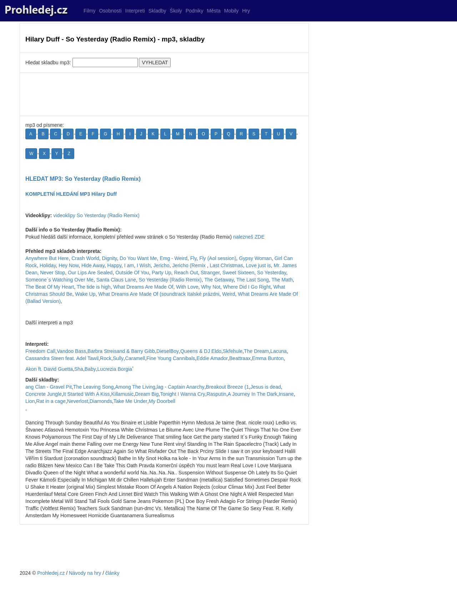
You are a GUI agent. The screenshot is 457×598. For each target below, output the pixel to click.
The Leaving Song (93, 387)
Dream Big (147, 394)
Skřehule (232, 351)
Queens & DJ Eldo (200, 351)
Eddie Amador (212, 358)
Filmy (89, 11)
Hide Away (93, 265)
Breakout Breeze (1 (227, 387)
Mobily (231, 11)
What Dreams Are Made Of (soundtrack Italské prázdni (158, 294)
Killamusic (122, 394)
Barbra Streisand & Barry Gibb (121, 351)
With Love (187, 287)
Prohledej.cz (51, 573)
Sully (118, 358)
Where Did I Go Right (247, 287)
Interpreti (135, 11)
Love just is (258, 265)
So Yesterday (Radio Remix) (170, 280)
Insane (286, 394)
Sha (78, 369)
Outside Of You (132, 272)
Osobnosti (110, 11)
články (112, 573)
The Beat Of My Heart (49, 287)
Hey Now (69, 265)
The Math (282, 280)
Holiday (48, 265)
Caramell (135, 358)
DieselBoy (167, 351)
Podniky (195, 11)
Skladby (157, 11)
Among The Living (135, 387)
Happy (114, 265)
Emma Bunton (268, 358)
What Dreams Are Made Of (143, 287)
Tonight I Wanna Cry (182, 394)
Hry (246, 11)
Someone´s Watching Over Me (59, 280)
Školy (176, 11)
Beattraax (240, 358)
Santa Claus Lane (116, 280)
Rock (105, 358)
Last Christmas (226, 265)
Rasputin (216, 394)
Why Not (210, 287)
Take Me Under (130, 401)
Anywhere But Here (47, 258)
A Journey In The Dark (252, 394)
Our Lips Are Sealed (90, 272)
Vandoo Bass (71, 351)
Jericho (161, 265)
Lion (30, 401)
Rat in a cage (51, 401)
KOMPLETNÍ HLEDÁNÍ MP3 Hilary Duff (71, 194)
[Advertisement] (164, 94)
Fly (193, 258)
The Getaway (218, 280)
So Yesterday (271, 272)
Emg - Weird (173, 258)
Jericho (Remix (189, 265)
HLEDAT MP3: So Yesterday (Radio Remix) (83, 179)
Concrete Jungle (43, 394)
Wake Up (85, 294)
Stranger (210, 272)
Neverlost (77, 401)
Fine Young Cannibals (170, 358)
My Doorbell (162, 401)
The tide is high (94, 287)
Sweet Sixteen (238, 272)
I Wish (144, 265)
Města (214, 11)
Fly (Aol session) (217, 258)
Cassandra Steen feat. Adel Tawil (62, 358)
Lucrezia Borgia (114, 369)
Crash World (85, 258)
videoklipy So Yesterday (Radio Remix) (96, 215)
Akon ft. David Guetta (49, 369)
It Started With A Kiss (86, 394)
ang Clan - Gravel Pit (48, 387)
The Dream (256, 351)
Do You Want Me (138, 258)
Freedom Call (40, 351)
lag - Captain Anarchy (181, 387)
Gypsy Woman (255, 258)
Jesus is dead (265, 387)
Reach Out (186, 272)
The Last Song (252, 280)
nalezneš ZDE (249, 237)
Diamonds (101, 401)
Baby (90, 369)
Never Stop (52, 272)
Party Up (161, 272)
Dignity (109, 258)
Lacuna (278, 351)
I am (129, 265)
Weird (228, 294)
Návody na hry (85, 573)
